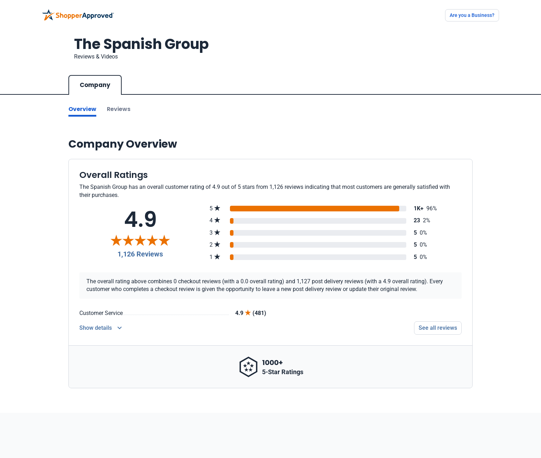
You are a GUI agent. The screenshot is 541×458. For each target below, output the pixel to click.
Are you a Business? (472, 15)
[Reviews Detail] (100, 328)
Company (95, 85)
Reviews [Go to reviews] (118, 109)
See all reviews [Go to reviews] (438, 327)
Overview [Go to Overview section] (82, 109)
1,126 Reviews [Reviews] (140, 254)
